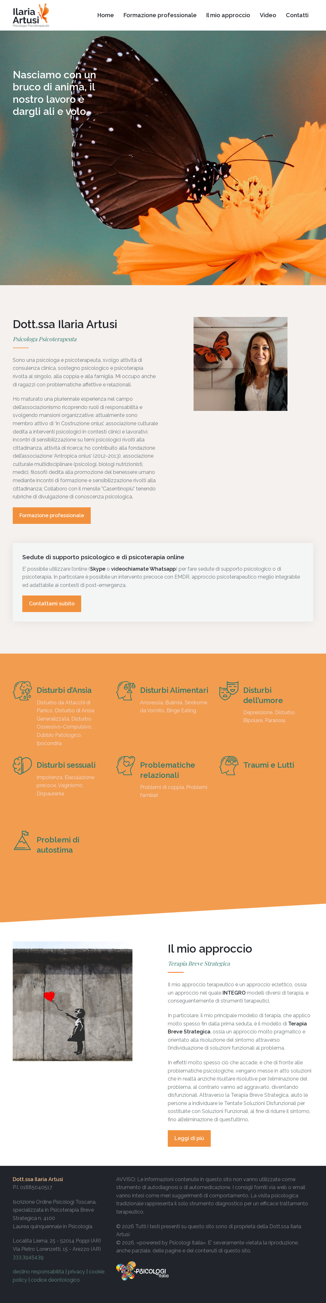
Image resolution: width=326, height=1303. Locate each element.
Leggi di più (189, 1138)
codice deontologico (55, 1280)
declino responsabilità (38, 1272)
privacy (76, 1272)
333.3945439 (28, 1257)
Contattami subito (51, 604)
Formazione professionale (51, 515)
